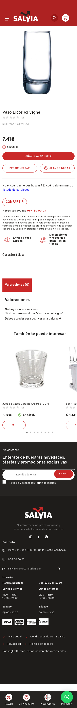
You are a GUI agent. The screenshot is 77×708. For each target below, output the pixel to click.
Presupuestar (19, 168)
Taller (9, 704)
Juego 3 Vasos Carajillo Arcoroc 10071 (25, 404)
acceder (19, 319)
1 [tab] (27, 432)
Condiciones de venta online (47, 636)
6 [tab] (45, 432)
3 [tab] (34, 432)
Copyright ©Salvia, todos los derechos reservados (34, 651)
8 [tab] (53, 432)
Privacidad (14, 644)
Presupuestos (47, 704)
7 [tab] (49, 432)
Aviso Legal (14, 636)
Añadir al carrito (38, 156)
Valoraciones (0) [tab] (17, 285)
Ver (14, 424)
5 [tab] (42, 432)
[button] (67, 697)
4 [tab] (38, 432)
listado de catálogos (15, 190)
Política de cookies (41, 644)
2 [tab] (31, 432)
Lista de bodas (59, 168)
